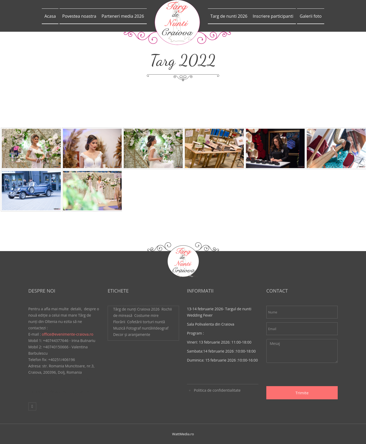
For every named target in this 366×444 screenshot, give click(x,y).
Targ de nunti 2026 (229, 16)
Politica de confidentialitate (217, 390)
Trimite (302, 392)
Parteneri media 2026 (123, 16)
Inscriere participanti (273, 16)
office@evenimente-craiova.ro (67, 334)
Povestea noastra (79, 16)
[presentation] (306, 376)
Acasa (50, 16)
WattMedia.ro (183, 434)
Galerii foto (311, 16)
